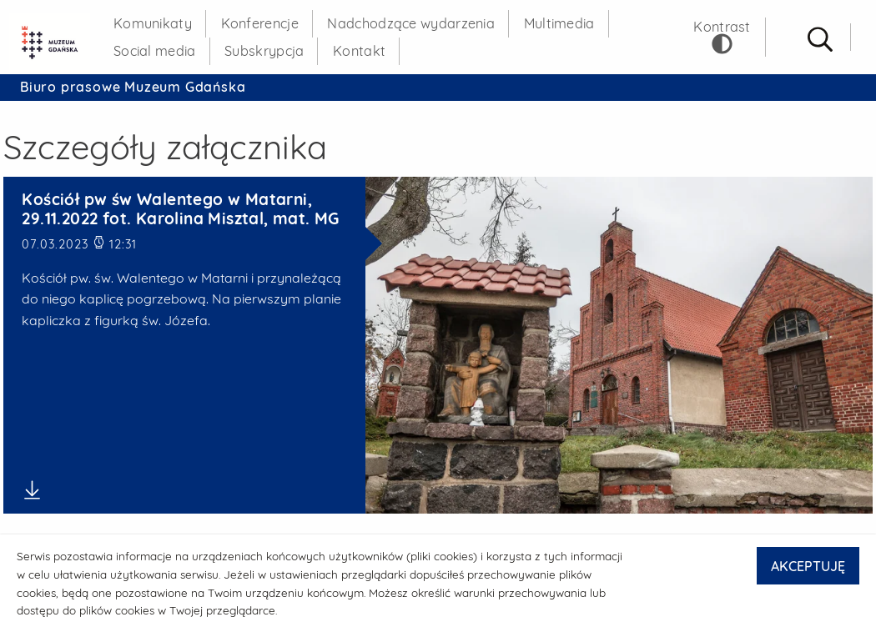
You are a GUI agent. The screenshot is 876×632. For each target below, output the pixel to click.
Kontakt (359, 51)
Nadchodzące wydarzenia (411, 23)
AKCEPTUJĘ (808, 566)
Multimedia (559, 23)
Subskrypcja (264, 51)
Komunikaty (152, 23)
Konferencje (260, 23)
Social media (154, 51)
